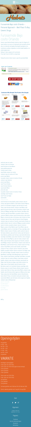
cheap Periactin (4, 199)
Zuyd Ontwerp (17, 412)
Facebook (15, 419)
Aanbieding (15, 425)
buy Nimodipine (4, 284)
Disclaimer (15, 423)
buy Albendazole (5, 286)
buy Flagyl (3, 288)
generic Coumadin (5, 282)
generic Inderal (4, 289)
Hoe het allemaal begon (15, 421)
